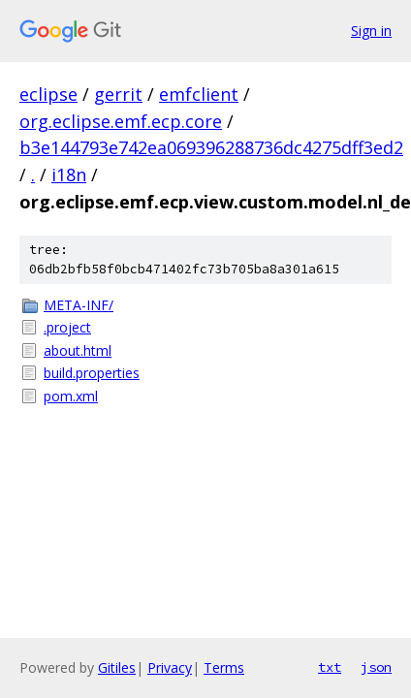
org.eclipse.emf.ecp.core (120, 121)
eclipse (48, 94)
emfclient (198, 94)
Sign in (371, 30)
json (376, 667)
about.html (77, 350)
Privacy (169, 667)
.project (67, 327)
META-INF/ (78, 305)
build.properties (92, 373)
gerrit (118, 94)
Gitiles (117, 667)
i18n (68, 174)
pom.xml (71, 396)
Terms (224, 667)
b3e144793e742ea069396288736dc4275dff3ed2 (211, 147)
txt (329, 667)
